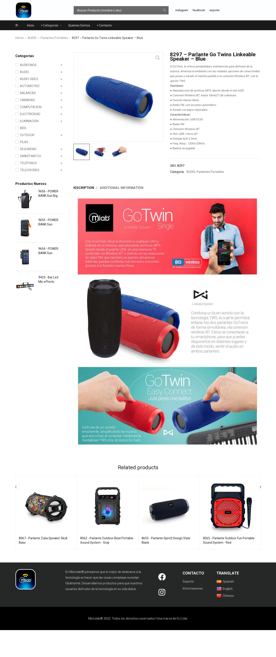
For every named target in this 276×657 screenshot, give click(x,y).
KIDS (23, 128)
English (224, 588)
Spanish (225, 581)
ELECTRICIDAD (30, 114)
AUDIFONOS (28, 65)
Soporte (188, 581)
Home (19, 38)
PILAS (24, 142)
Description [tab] (83, 188)
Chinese (225, 595)
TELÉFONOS (28, 163)
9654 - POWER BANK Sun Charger (48, 251)
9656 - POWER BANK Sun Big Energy (48, 194)
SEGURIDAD (28, 149)
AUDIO (32, 38)
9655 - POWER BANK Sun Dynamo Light (48, 222)
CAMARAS (27, 100)
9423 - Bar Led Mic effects (48, 279)
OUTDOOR (27, 135)
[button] (158, 57)
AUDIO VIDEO (29, 79)
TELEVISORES (29, 170)
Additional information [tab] (122, 188)
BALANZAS (28, 93)
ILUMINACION (29, 121)
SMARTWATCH (30, 156)
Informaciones (193, 588)
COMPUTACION (30, 107)
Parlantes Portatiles (54, 38)
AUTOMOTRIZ (30, 86)
